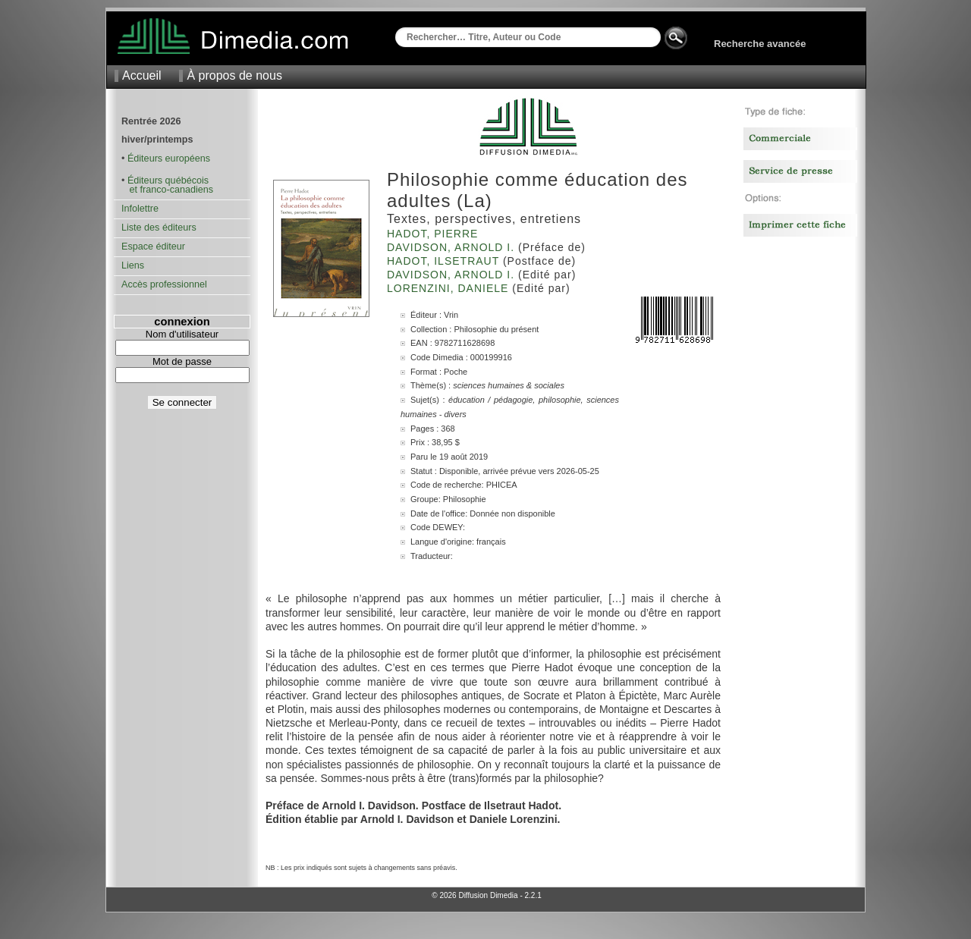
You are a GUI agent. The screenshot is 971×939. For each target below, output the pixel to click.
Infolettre (140, 208)
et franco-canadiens (167, 189)
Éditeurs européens (168, 158)
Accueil (142, 75)
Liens (132, 265)
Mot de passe (182, 361)
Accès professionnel (164, 284)
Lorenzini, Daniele (449, 288)
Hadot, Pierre (434, 234)
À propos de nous (234, 75)
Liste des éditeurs (158, 227)
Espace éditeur (153, 246)
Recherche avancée (760, 43)
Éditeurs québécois (168, 180)
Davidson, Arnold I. (452, 247)
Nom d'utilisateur (182, 334)
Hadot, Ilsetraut (445, 261)
